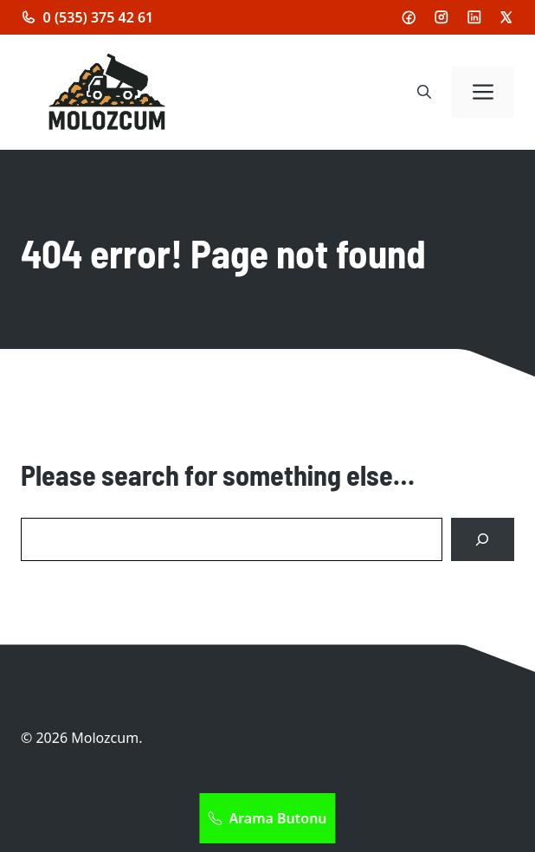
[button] (424, 92)
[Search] (482, 540)
